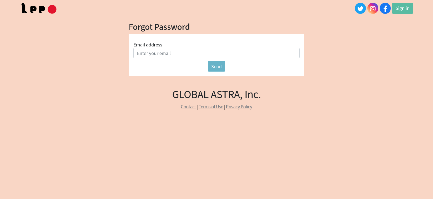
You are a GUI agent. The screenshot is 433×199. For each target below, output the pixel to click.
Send (216, 66)
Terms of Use (211, 106)
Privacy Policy (239, 106)
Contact (188, 106)
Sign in (403, 8)
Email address (147, 44)
